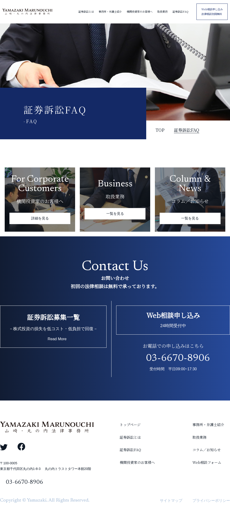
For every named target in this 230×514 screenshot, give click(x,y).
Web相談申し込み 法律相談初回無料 (212, 11)
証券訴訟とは (86, 11)
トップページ (111, 425)
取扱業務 (162, 11)
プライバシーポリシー (211, 501)
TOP (160, 130)
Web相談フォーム (201, 474)
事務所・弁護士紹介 (110, 11)
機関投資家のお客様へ (140, 11)
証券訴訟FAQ (180, 11)
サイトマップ (171, 501)
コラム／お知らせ (200, 458)
